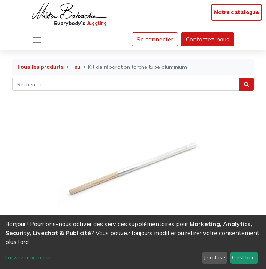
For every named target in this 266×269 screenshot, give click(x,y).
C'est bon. (244, 257)
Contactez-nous (207, 39)
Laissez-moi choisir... (30, 257)
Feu (76, 67)
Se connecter (155, 39)
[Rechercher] (246, 84)
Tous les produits (40, 67)
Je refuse (214, 257)
